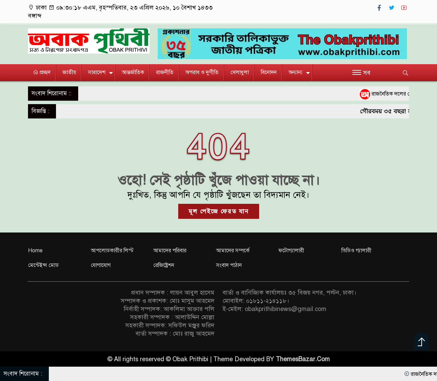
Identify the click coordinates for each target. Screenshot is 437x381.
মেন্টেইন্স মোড (43, 265)
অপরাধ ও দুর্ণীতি (201, 72)
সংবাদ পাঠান (229, 265)
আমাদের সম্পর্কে (233, 250)
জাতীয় (69, 72)
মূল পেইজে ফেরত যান (218, 211)
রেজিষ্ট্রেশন (163, 265)
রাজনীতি (164, 72)
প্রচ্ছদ (42, 72)
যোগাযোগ (101, 265)
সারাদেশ (96, 72)
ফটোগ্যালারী (291, 250)
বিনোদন (269, 72)
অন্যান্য (295, 72)
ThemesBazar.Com (303, 359)
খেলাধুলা (239, 72)
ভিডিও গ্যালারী (356, 250)
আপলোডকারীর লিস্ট (112, 250)
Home (35, 250)
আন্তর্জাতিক (133, 72)
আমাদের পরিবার (169, 250)
